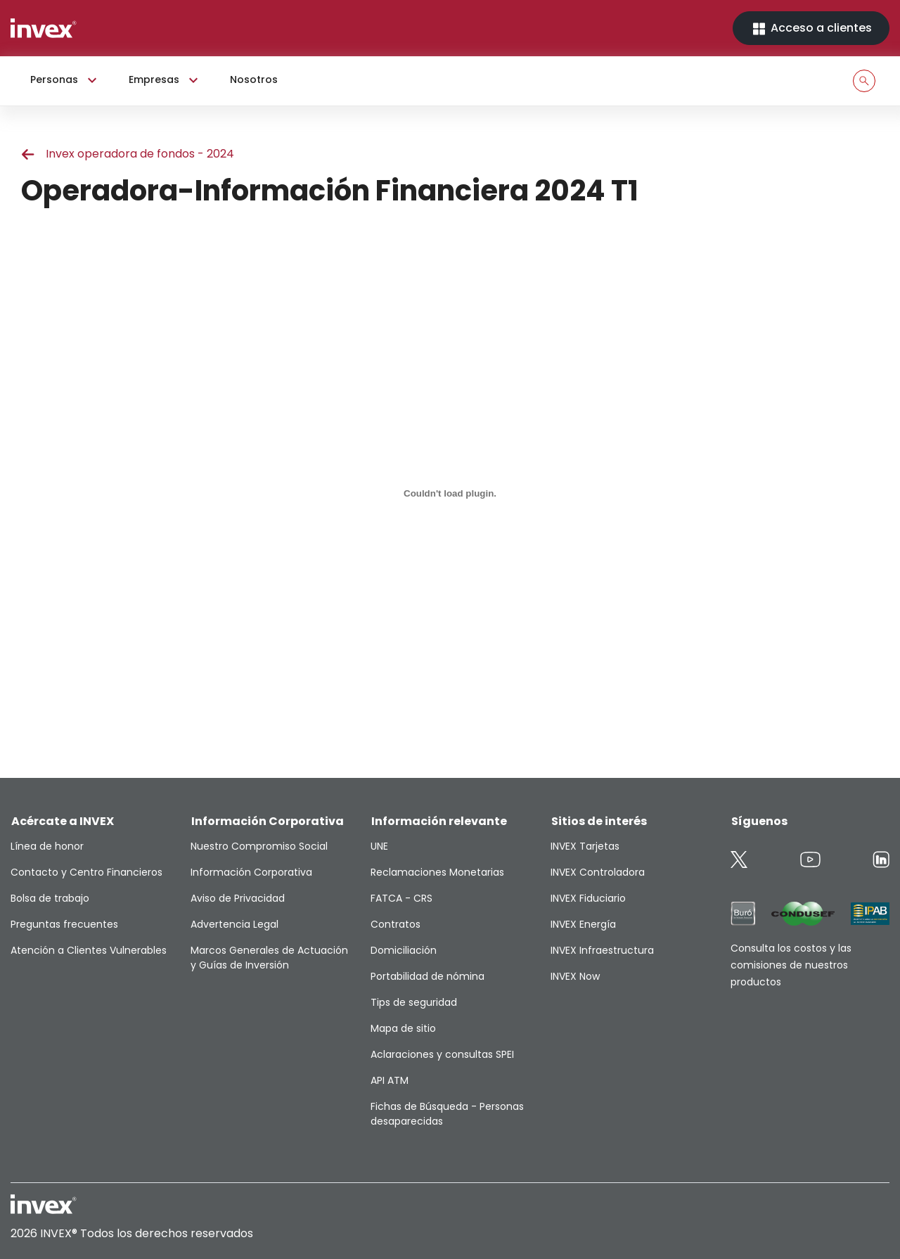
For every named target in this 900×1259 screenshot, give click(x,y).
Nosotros (254, 79)
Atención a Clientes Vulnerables (89, 950)
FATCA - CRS (401, 898)
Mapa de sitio (403, 1028)
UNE (379, 846)
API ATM (390, 1080)
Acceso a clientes (811, 28)
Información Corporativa (251, 872)
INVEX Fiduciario (588, 898)
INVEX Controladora (598, 872)
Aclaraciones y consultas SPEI (442, 1054)
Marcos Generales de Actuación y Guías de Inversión (269, 957)
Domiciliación (404, 950)
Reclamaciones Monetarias (437, 872)
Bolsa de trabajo (50, 898)
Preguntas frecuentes (64, 924)
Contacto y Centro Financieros (86, 872)
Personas (65, 80)
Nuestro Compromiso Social (259, 846)
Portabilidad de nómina (427, 976)
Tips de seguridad (414, 1002)
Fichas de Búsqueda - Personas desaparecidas (447, 1113)
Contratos (395, 924)
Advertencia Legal (234, 924)
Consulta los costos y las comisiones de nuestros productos (791, 965)
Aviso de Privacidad (238, 898)
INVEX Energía (583, 924)
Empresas (165, 80)
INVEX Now (575, 976)
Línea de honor (47, 846)
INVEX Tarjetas (585, 846)
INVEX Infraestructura (602, 950)
